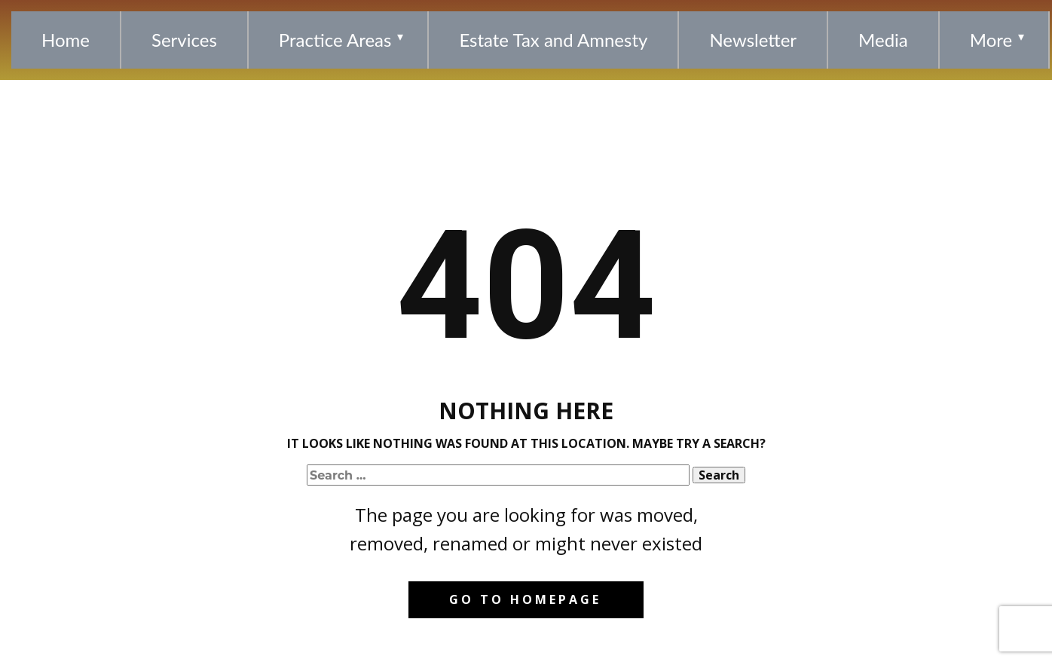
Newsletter (753, 40)
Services (184, 40)
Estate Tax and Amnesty (553, 40)
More (991, 40)
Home (65, 40)
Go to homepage (525, 599)
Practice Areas (335, 40)
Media (883, 40)
